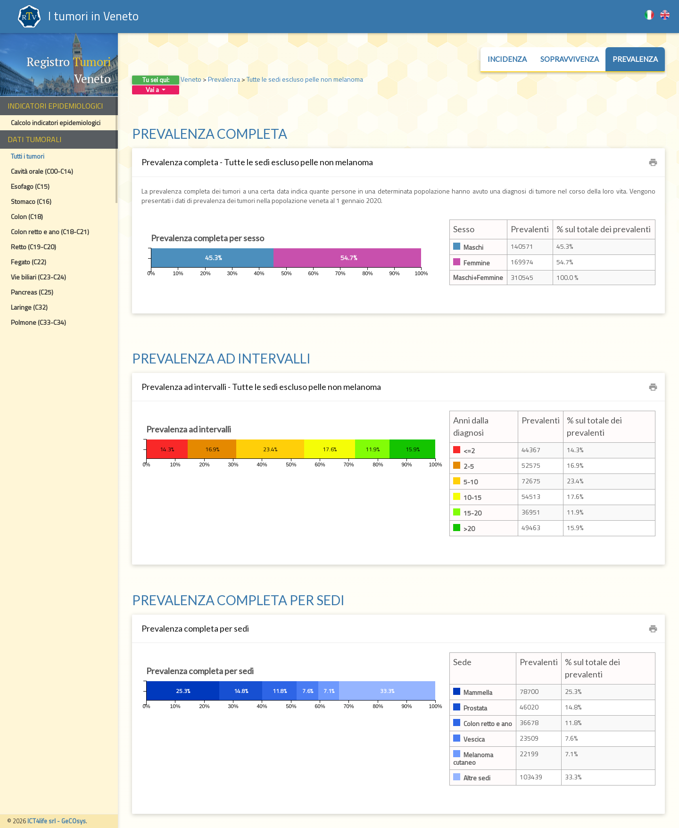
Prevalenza (635, 59)
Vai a (156, 89)
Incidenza (507, 59)
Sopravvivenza (569, 59)
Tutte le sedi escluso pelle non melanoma (305, 79)
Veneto (191, 79)
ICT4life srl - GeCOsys (56, 821)
